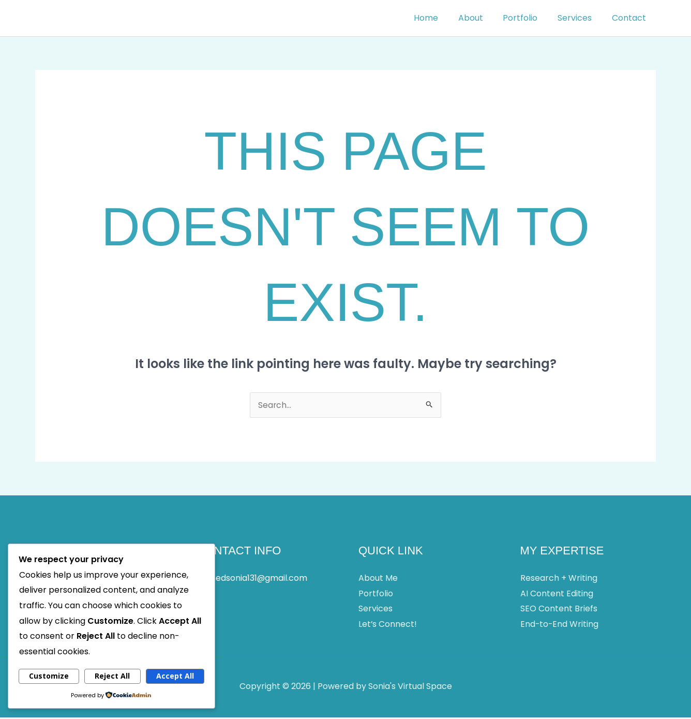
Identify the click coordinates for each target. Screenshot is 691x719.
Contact (630, 18)
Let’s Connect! (387, 625)
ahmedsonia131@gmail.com (252, 579)
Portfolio (529, 18)
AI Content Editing (556, 594)
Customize (49, 676)
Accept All (175, 676)
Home (441, 18)
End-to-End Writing (559, 625)
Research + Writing (558, 579)
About (482, 18)
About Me (378, 579)
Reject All (112, 676)
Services (580, 18)
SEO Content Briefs (558, 610)
